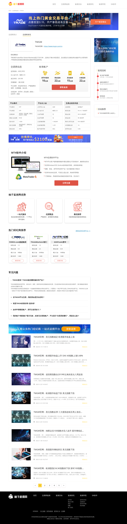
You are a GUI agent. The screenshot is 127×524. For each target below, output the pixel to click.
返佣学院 (102, 4)
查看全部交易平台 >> (83, 231)
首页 (54, 4)
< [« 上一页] (35, 485)
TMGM (22, 10)
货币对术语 (83, 500)
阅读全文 (84, 347)
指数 (69, 505)
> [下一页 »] (63, 485)
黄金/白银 (70, 502)
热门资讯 (70, 507)
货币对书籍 (83, 503)
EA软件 (113, 4)
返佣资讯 (90, 4)
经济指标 (82, 505)
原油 (69, 503)
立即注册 (66, 183)
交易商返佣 (65, 4)
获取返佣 (64, 87)
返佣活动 (78, 4)
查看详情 (17, 260)
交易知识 (82, 502)
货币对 (70, 500)
